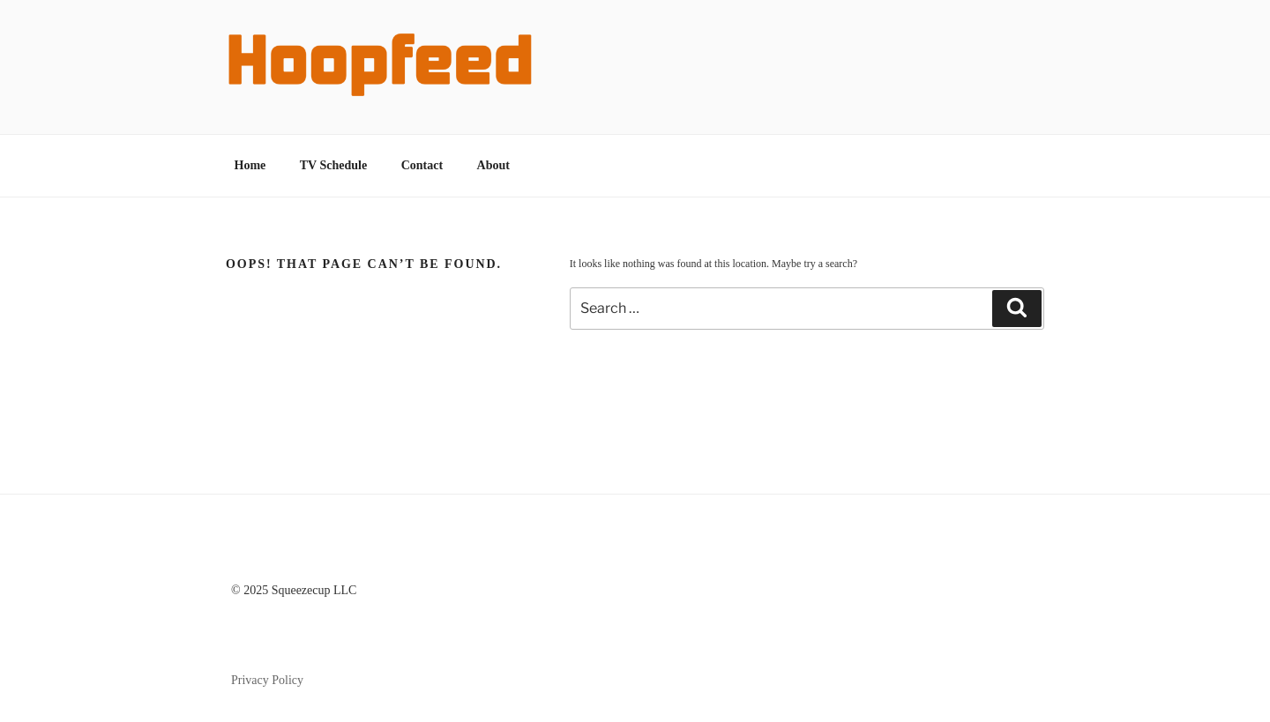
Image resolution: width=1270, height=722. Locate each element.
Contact (422, 165)
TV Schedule (333, 165)
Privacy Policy (267, 680)
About (493, 165)
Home (250, 165)
